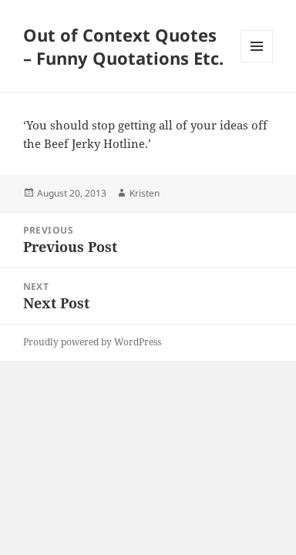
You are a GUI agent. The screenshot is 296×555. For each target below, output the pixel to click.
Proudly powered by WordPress (92, 341)
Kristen (145, 193)
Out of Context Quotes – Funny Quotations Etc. (123, 46)
